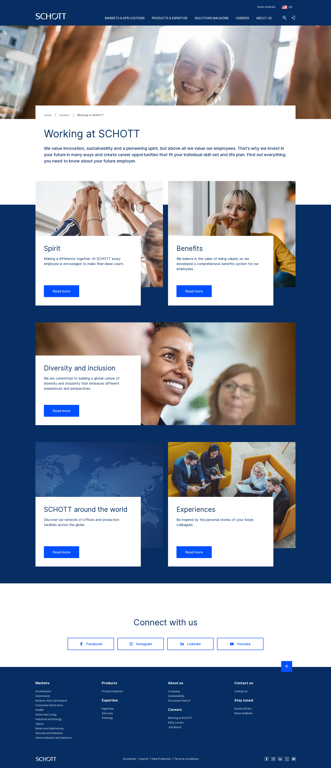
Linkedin (190, 644)
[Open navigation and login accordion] (293, 17)
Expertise (108, 708)
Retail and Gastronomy (49, 728)
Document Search (179, 700)
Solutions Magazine (212, 18)
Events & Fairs (243, 708)
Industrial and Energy (48, 719)
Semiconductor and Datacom (53, 737)
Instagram (140, 644)
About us (264, 18)
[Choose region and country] (287, 7)
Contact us (241, 691)
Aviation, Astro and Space (51, 700)
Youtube (240, 644)
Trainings (107, 717)
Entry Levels (175, 722)
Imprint (144, 758)
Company (174, 691)
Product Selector (112, 691)
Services (107, 713)
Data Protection (161, 758)
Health (39, 709)
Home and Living (45, 714)
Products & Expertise (169, 18)
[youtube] (294, 759)
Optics (39, 723)
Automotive (42, 696)
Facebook (90, 644)
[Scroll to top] (286, 666)
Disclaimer (129, 758)
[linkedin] (280, 759)
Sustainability (176, 696)
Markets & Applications (125, 18)
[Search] (284, 17)
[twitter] (287, 759)
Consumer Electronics (49, 705)
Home (48, 115)
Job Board (174, 727)
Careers (242, 18)
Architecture (43, 691)
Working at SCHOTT (180, 717)
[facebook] (267, 759)
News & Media (266, 6)
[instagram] (273, 759)
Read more (61, 291)
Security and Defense (48, 733)
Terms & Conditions (186, 758)
